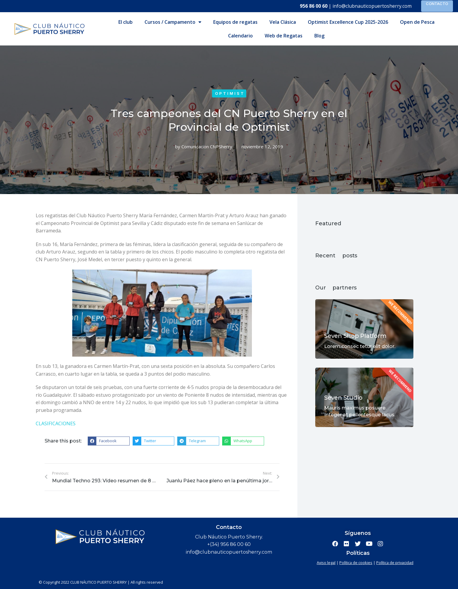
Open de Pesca (417, 22)
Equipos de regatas (235, 22)
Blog (319, 35)
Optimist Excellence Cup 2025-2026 (348, 22)
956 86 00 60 (313, 6)
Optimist (230, 93)
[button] (109, 441)
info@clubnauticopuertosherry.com (372, 6)
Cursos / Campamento (173, 22)
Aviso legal (326, 562)
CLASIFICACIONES (56, 423)
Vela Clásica (282, 22)
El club (125, 22)
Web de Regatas (283, 35)
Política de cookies (355, 562)
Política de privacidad (394, 562)
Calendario (240, 35)
